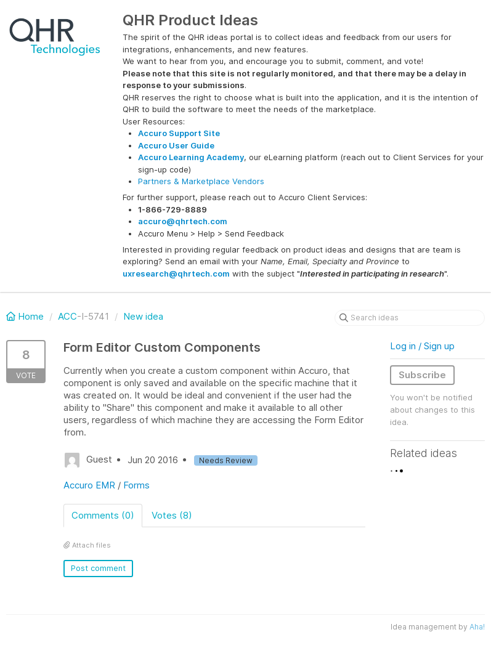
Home (26, 316)
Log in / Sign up (422, 346)
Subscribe (422, 375)
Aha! (477, 626)
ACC (67, 316)
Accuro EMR (89, 485)
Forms (136, 485)
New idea (143, 316)
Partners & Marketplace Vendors (201, 181)
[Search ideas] (410, 318)
